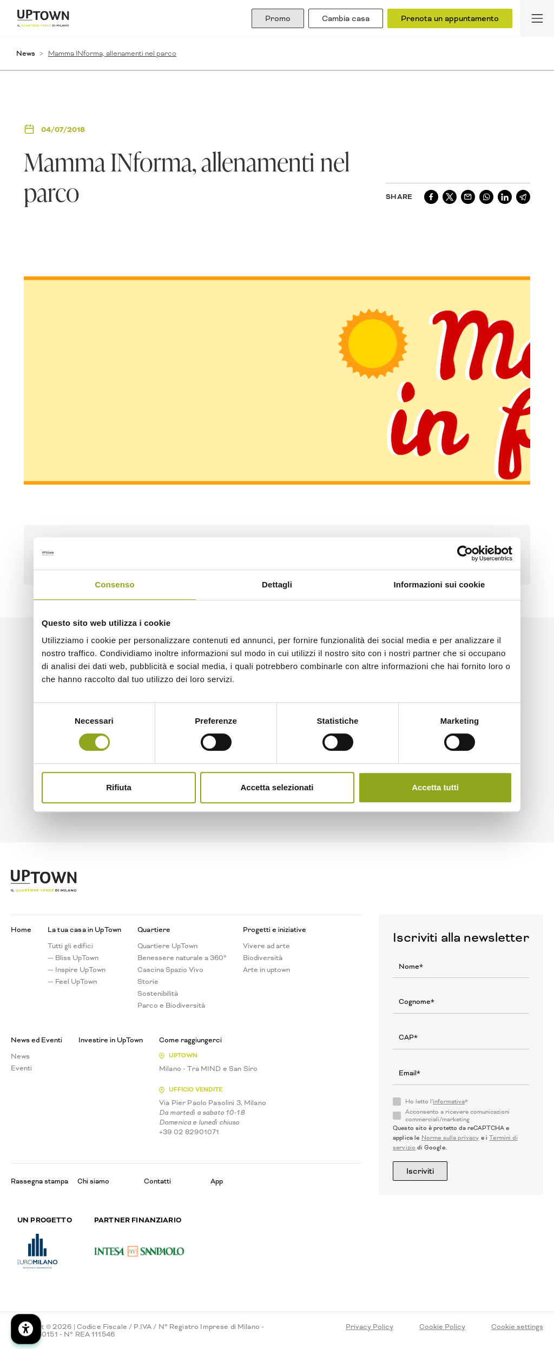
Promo (278, 18)
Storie (148, 982)
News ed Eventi (36, 1040)
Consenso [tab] (114, 584)
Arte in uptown (266, 970)
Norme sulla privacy (450, 1138)
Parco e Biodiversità (171, 1005)
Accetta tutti (435, 787)
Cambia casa (346, 18)
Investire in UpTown (110, 1040)
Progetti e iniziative (274, 930)
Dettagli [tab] (277, 584)
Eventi (21, 1068)
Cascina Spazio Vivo (170, 970)
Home (21, 930)
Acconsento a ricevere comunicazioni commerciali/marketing (457, 1115)
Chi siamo (93, 1181)
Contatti (157, 1181)
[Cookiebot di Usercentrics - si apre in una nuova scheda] (465, 553)
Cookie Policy (442, 1327)
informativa (449, 1101)
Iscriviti (420, 1171)
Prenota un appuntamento (450, 18)
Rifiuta (118, 787)
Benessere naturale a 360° (182, 958)
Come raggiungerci (190, 1040)
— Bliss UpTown (73, 958)
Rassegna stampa (39, 1181)
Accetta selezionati (276, 787)
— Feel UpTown (72, 982)
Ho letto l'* (436, 1102)
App (216, 1181)
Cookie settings (517, 1327)
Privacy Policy (369, 1327)
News (25, 53)
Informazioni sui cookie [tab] (439, 584)
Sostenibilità (157, 993)
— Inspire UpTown (76, 970)
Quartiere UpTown (167, 946)
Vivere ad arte (266, 946)
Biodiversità (262, 958)
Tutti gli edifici (70, 946)
